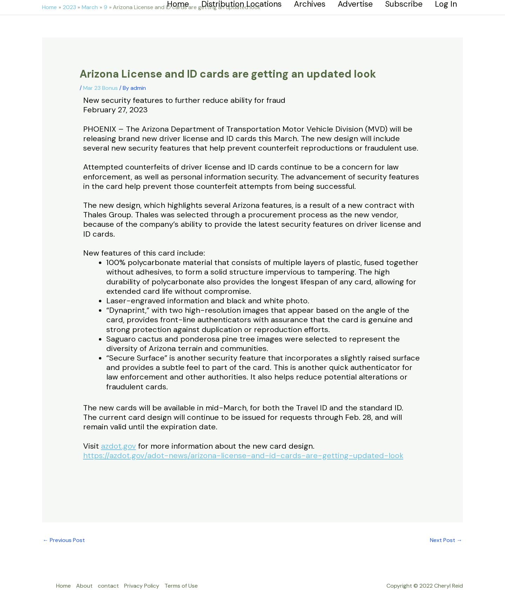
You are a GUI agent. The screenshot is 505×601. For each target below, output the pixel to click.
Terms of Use (181, 585)
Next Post (446, 540)
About (84, 585)
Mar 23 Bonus (100, 88)
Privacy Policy (141, 585)
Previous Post (64, 540)
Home (63, 585)
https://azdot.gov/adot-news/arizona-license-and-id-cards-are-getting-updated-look (243, 455)
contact (108, 585)
